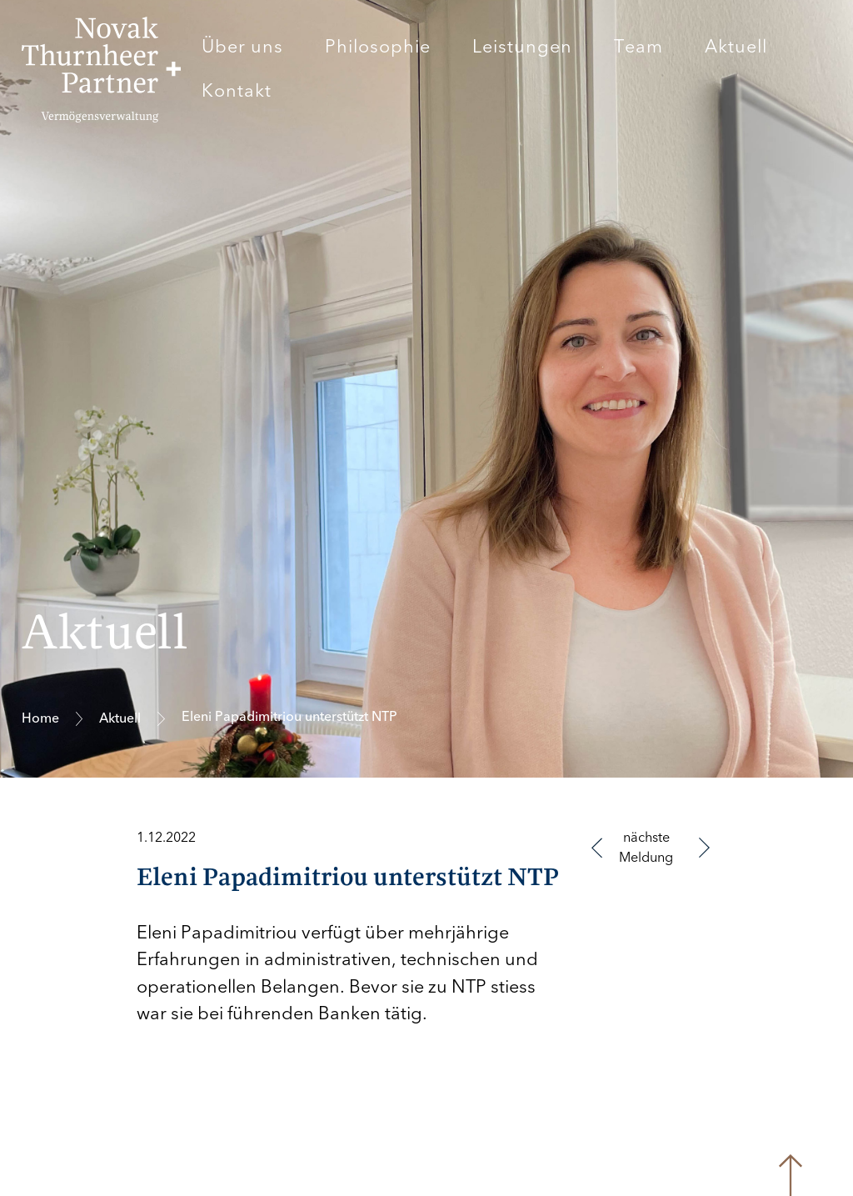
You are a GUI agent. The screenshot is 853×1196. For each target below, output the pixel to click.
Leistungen (522, 46)
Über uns (242, 46)
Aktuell (736, 46)
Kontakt (237, 90)
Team (638, 46)
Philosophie (378, 46)
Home (40, 718)
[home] (101, 70)
